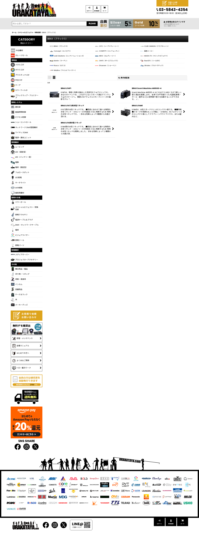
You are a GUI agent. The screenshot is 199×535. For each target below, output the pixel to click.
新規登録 (106, 11)
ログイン (92, 11)
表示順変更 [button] (123, 86)
